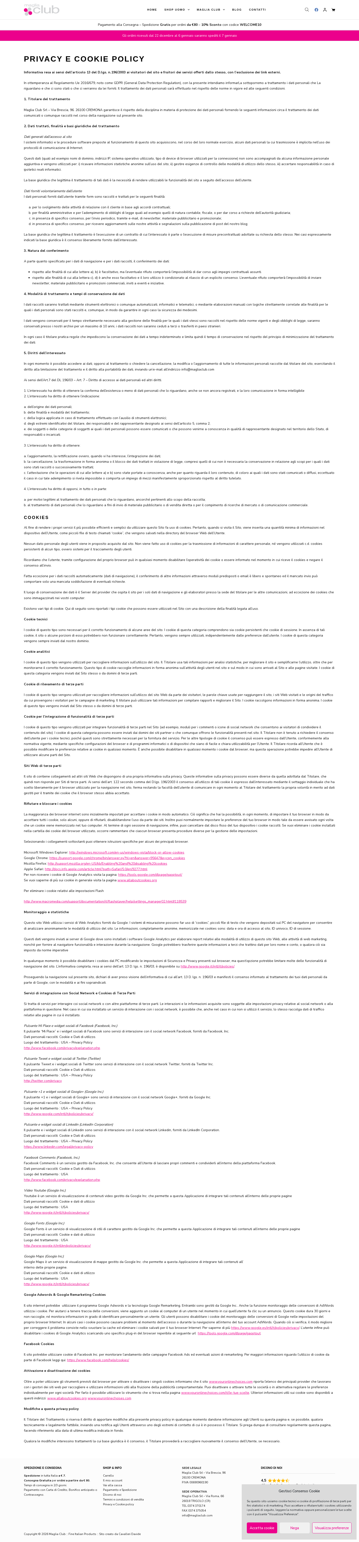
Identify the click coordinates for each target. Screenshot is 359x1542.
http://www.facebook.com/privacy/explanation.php (62, 1048)
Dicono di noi (112, 1495)
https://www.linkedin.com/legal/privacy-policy (58, 1146)
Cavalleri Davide (130, 1534)
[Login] (325, 10)
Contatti (257, 9)
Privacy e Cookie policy (118, 1504)
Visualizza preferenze (332, 1528)
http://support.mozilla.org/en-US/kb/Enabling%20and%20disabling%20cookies (107, 863)
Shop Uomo (177, 10)
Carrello (108, 1476)
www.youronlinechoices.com (231, 1381)
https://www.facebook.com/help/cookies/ (98, 1360)
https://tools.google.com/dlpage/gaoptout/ (150, 874)
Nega (294, 1528)
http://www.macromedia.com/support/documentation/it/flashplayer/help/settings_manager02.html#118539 (105, 901)
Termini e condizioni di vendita (123, 1499)
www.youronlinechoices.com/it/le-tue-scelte (215, 1392)
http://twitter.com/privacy (43, 1081)
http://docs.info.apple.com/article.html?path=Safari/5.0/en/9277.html (96, 869)
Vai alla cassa (112, 1485)
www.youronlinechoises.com (109, 1398)
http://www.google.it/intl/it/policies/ (207, 966)
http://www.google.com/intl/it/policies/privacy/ (58, 1114)
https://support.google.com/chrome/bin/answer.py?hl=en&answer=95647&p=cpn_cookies (117, 858)
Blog (237, 9)
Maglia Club (212, 10)
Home (152, 9)
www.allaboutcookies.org (137, 880)
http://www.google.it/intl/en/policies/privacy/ (57, 1245)
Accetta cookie (262, 1528)
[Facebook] (316, 10)
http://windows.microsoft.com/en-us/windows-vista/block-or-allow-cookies (126, 852)
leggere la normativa (290, 1510)
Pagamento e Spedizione (120, 1490)
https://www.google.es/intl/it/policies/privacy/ (265, 1327)
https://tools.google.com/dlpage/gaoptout (229, 1333)
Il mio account (112, 1480)
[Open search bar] (307, 10)
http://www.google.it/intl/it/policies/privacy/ (56, 1212)
